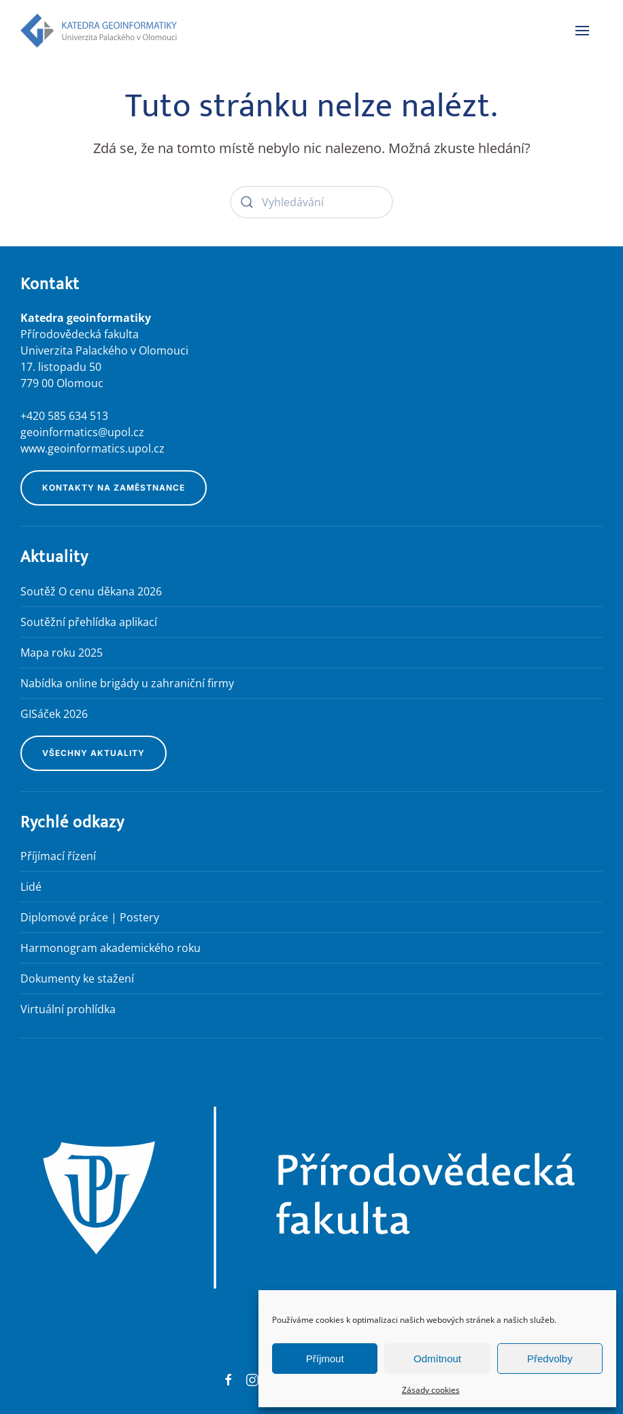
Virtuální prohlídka (68, 1009)
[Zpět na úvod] (98, 30)
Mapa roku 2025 (61, 652)
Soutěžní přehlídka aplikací (88, 621)
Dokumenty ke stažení (77, 978)
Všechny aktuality (93, 753)
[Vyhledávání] (311, 202)
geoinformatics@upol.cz (82, 432)
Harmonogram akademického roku (110, 947)
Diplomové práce (64, 917)
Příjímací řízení (58, 856)
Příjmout (325, 1358)
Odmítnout (437, 1358)
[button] (582, 31)
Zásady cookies (431, 1390)
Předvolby (550, 1358)
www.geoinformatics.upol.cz (92, 448)
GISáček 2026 (54, 713)
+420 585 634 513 (64, 415)
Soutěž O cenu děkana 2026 (91, 591)
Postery (139, 917)
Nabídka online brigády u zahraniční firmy (127, 683)
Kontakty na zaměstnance (113, 487)
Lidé (30, 886)
